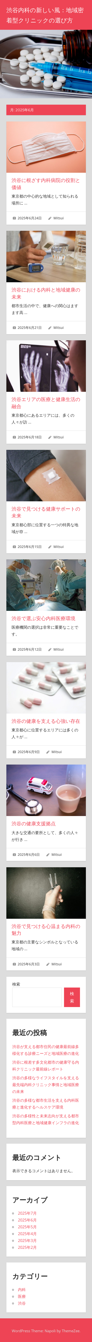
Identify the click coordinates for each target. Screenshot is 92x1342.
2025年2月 (27, 1246)
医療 (22, 1295)
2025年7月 (27, 1212)
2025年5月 (27, 1225)
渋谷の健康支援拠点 (34, 823)
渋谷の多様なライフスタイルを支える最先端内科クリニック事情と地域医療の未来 (45, 1083)
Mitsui (58, 218)
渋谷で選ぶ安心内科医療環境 (43, 618)
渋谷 (22, 1302)
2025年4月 (27, 1232)
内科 (22, 1288)
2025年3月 (27, 1239)
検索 (16, 983)
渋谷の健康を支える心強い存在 (46, 720)
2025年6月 (27, 1218)
